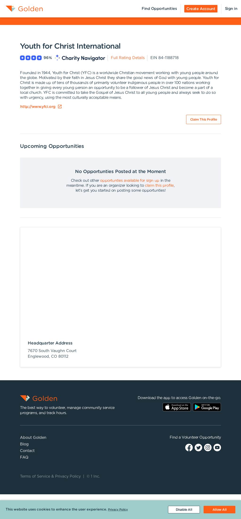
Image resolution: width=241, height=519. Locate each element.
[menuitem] (21, 9)
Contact (27, 451)
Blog (24, 444)
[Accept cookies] (219, 509)
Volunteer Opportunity (201, 437)
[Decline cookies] (184, 509)
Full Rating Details (128, 58)
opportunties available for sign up (129, 180)
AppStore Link (177, 407)
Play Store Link (207, 407)
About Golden (33, 438)
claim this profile (159, 185)
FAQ (24, 457)
